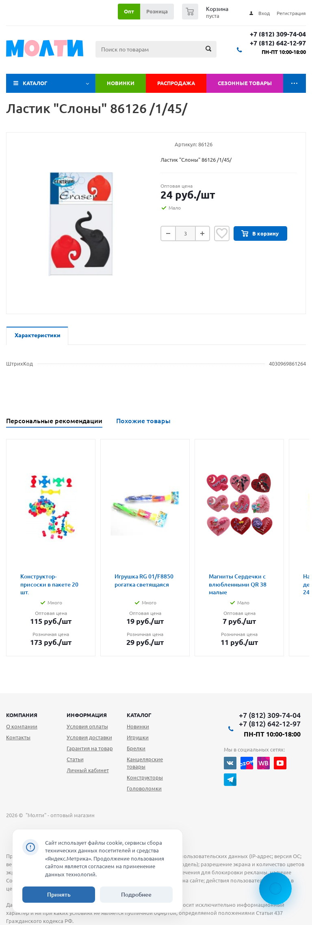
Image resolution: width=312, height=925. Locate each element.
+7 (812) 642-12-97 (278, 43)
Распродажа (176, 83)
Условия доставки (89, 737)
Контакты (18, 737)
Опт (129, 11)
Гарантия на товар (90, 748)
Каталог (35, 83)
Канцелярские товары (145, 762)
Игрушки (138, 737)
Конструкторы (145, 777)
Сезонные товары (245, 83)
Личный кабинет (88, 770)
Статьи (75, 759)
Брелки (136, 748)
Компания (21, 715)
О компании (21, 726)
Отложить (222, 233)
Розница (157, 11)
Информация (87, 715)
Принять (59, 894)
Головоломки (144, 788)
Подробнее (136, 894)
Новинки (120, 83)
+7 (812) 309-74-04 (278, 34)
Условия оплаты (87, 726)
